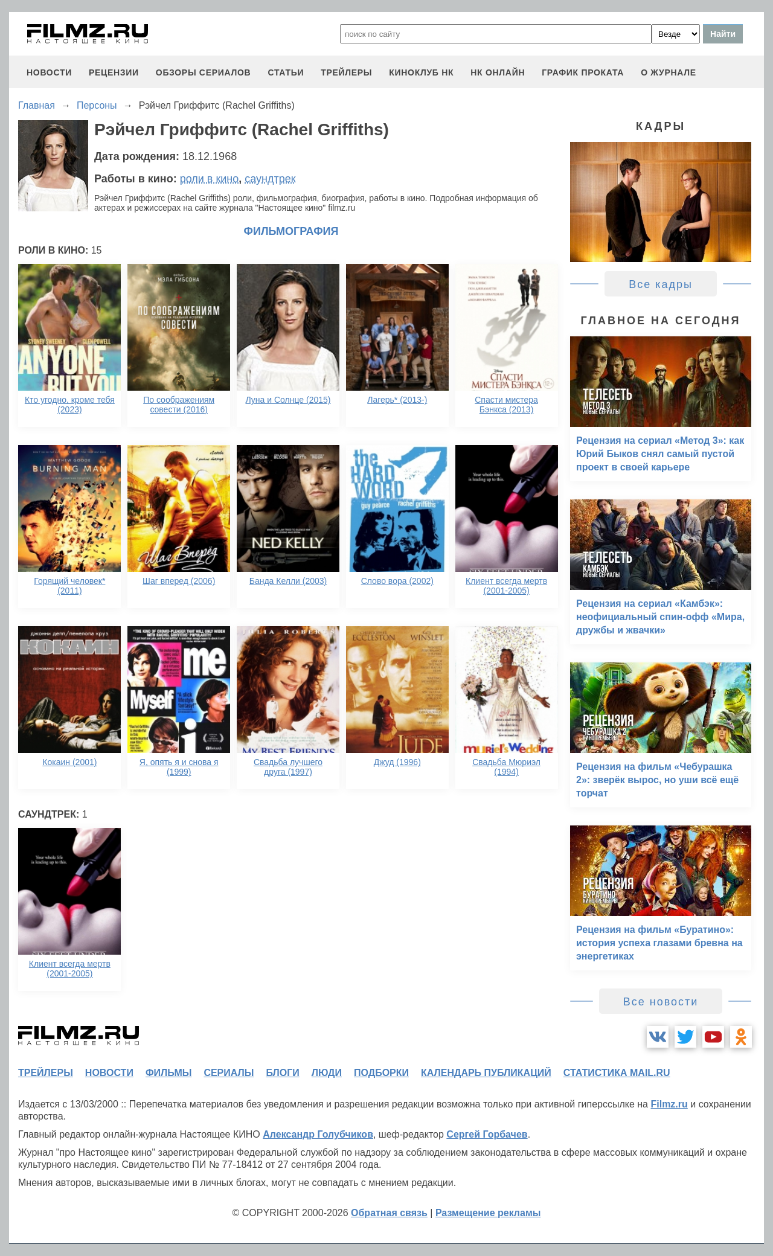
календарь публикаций (486, 1073)
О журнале (668, 72)
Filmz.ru (668, 1104)
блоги (282, 1073)
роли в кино (209, 179)
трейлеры (346, 72)
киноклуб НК (421, 72)
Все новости (661, 1002)
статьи (286, 72)
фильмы (168, 1073)
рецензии (114, 72)
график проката (583, 72)
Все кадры (661, 284)
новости (49, 72)
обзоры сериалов (203, 72)
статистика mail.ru (616, 1073)
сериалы (229, 1073)
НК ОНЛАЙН (497, 72)
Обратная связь (389, 1213)
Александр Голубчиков (318, 1134)
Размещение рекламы (488, 1213)
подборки (381, 1073)
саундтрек (270, 179)
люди (327, 1073)
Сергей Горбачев (486, 1134)
